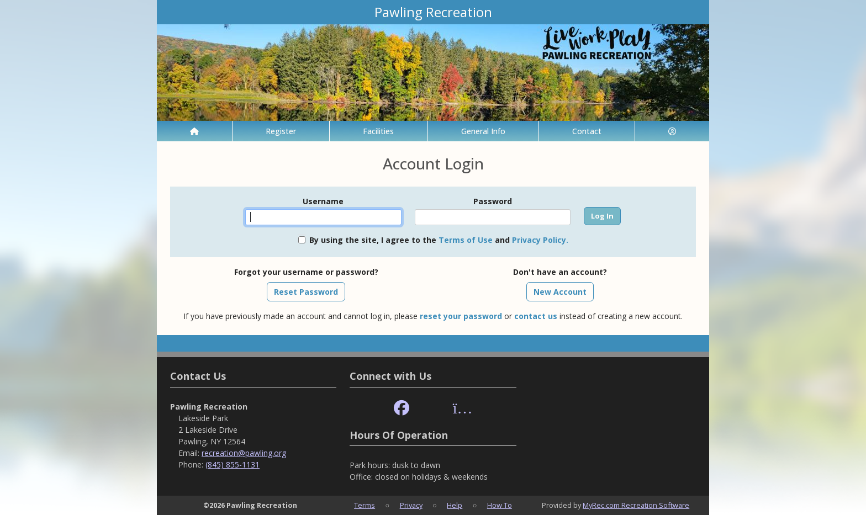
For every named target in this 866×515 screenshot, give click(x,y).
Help (454, 505)
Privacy (411, 505)
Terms (364, 505)
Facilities (378, 131)
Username (323, 201)
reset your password (461, 316)
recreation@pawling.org (244, 453)
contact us (535, 316)
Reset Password (306, 291)
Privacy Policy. (540, 240)
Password (492, 201)
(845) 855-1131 (232, 464)
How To (499, 505)
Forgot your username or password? (306, 272)
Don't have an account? (560, 272)
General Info (483, 131)
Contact (586, 131)
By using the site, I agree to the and (438, 240)
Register (281, 131)
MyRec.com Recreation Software (636, 505)
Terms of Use (466, 240)
